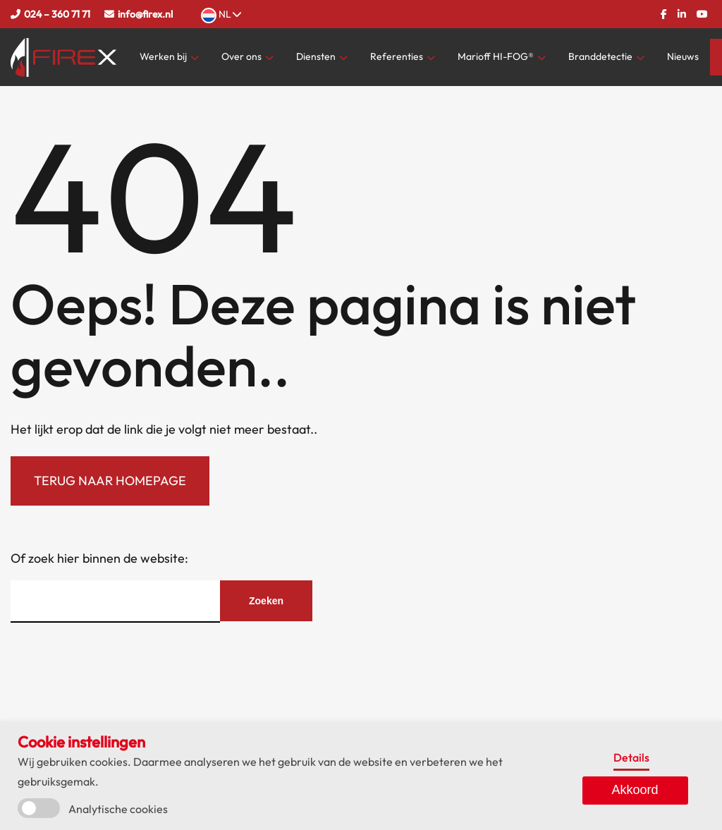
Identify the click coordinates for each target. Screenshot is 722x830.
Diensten (316, 56)
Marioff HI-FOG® (496, 56)
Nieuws (683, 56)
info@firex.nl (145, 14)
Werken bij (163, 56)
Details (631, 757)
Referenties (396, 56)
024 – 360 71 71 (57, 14)
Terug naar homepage (110, 480)
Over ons (241, 56)
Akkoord (635, 790)
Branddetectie (600, 56)
